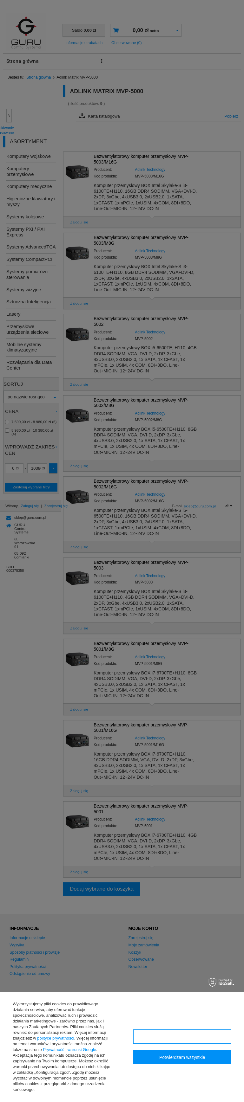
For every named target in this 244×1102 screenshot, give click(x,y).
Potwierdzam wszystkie (182, 1057)
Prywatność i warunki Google (69, 1049)
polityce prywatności (55, 1038)
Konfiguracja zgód (182, 1036)
